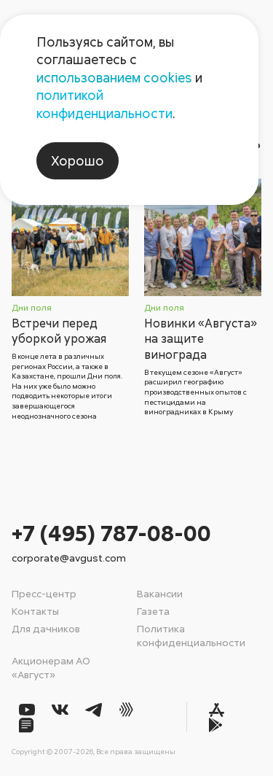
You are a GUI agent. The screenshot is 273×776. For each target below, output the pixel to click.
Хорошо (77, 160)
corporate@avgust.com (69, 557)
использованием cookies (114, 77)
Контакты (35, 611)
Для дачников (46, 628)
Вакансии (160, 593)
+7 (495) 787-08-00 (111, 532)
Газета (153, 611)
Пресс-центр (44, 593)
